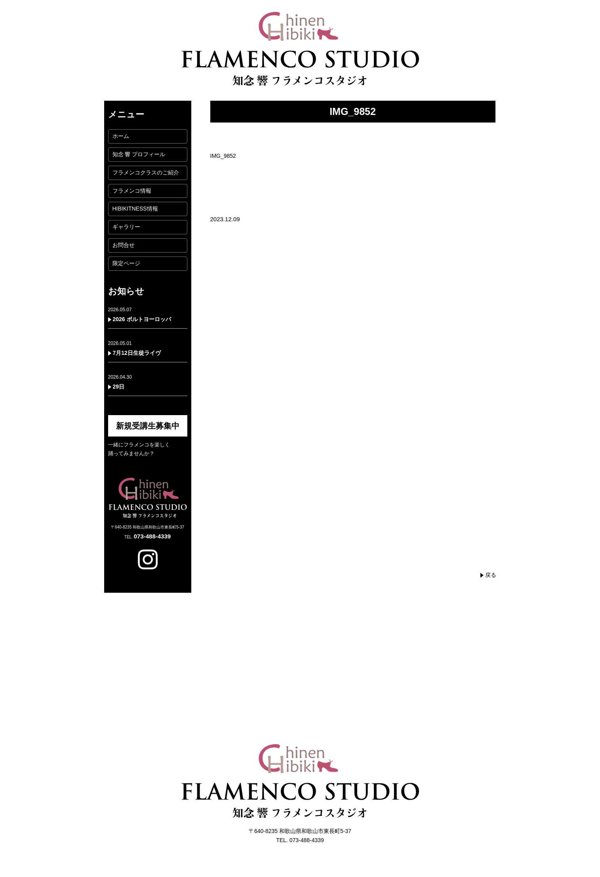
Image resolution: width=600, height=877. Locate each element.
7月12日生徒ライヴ (137, 353)
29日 (119, 386)
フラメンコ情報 (131, 191)
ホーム (120, 136)
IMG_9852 (223, 156)
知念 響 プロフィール (139, 154)
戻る (490, 575)
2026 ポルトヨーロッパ (142, 319)
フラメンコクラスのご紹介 (145, 172)
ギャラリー (126, 227)
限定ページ (126, 263)
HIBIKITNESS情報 (135, 208)
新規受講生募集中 (147, 425)
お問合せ (123, 245)
